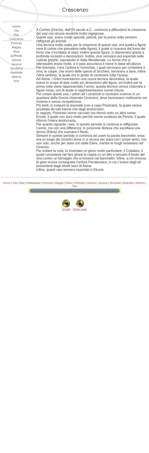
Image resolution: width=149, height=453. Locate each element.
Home (6, 182)
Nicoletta (115, 182)
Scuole (66, 208)
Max (22, 182)
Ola (15, 182)
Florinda (48, 182)
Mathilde (128, 182)
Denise (91, 182)
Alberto (140, 182)
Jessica (103, 182)
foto (75, 186)
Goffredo (79, 182)
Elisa (69, 182)
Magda (59, 182)
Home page (80, 208)
